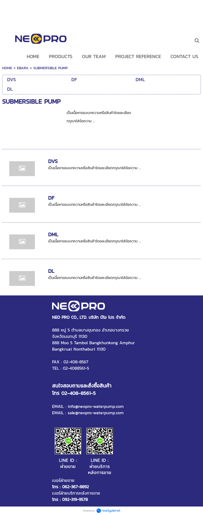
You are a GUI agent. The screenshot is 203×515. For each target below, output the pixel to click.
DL (51, 271)
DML (53, 234)
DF (51, 198)
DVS (53, 161)
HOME (7, 68)
